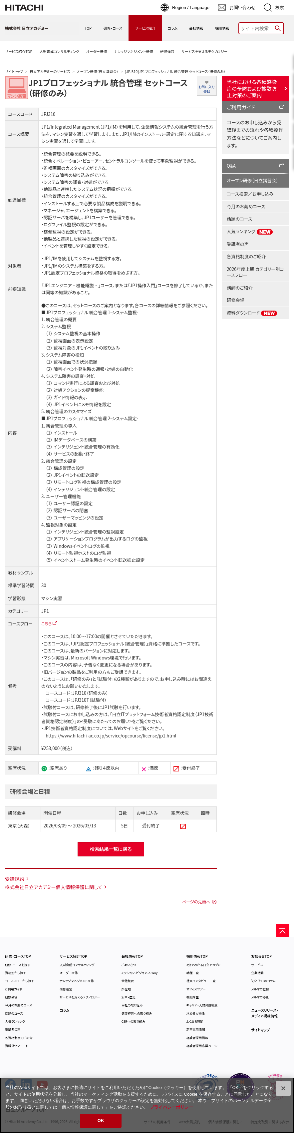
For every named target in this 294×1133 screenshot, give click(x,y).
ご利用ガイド (241, 107)
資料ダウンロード (252, 313)
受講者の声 (238, 244)
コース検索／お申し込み (250, 194)
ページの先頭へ (196, 902)
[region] (147, 1105)
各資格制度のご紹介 (246, 256)
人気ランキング (250, 231)
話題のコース (239, 219)
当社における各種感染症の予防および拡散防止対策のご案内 (252, 88)
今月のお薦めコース (246, 206)
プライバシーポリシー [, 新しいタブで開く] (171, 1107)
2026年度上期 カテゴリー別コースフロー (255, 272)
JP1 (45, 611)
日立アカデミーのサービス (50, 71)
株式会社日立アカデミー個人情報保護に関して (53, 886)
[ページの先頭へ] (282, 930)
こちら (46, 623)
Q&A (231, 166)
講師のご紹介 (240, 288)
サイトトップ (14, 71)
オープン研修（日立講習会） (98, 71)
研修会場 (235, 300)
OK (101, 1120)
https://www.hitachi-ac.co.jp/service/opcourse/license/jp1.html (111, 735)
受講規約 (14, 878)
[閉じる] (283, 1088)
